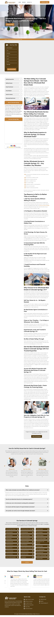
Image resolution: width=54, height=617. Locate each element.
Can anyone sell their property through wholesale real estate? (27, 508)
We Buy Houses (9, 540)
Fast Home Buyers (40, 534)
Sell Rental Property (40, 537)
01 (9, 458)
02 (25, 458)
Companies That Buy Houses (41, 557)
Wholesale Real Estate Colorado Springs (15, 39)
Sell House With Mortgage (44, 205)
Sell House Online (40, 560)
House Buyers (23, 558)
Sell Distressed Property (25, 537)
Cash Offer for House (25, 552)
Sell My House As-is (9, 546)
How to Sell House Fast (40, 551)
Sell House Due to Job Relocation (40, 544)
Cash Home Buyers (9, 537)
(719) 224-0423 (44, 2)
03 (40, 458)
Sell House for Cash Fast (29, 606)
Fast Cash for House (28, 604)
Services (24, 2)
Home (20, 2)
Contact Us (29, 2)
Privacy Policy (27, 608)
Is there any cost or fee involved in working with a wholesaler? (27, 505)
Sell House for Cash (9, 543)
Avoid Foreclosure (9, 549)
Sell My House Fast (9, 534)
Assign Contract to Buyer (29, 601)
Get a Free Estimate (36, 436)
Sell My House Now (9, 555)
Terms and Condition (28, 610)
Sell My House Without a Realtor (26, 531)
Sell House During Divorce (25, 540)
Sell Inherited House (9, 552)
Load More (27, 564)
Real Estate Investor (24, 555)
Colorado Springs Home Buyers (27, 615)
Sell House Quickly (40, 531)
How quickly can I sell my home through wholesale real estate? (27, 512)
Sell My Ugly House (40, 554)
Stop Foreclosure (24, 546)
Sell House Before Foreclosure (26, 549)
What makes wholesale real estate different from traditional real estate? (27, 491)
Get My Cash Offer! (11, 69)
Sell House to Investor (29, 603)
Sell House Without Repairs (41, 540)
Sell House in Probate (25, 543)
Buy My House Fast (24, 534)
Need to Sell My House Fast (11, 558)
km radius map (13, 133)
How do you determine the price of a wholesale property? (27, 501)
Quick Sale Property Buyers (11, 531)
